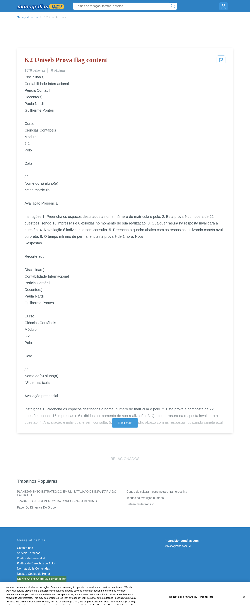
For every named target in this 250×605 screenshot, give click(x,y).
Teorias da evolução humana (145, 497)
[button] (221, 61)
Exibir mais (125, 422)
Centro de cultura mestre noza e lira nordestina (156, 491)
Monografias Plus (28, 17)
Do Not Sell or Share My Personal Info (41, 578)
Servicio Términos (28, 553)
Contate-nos (25, 547)
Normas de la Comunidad (33, 568)
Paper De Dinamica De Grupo (36, 507)
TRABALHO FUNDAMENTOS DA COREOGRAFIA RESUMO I (57, 501)
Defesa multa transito (140, 504)
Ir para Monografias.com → (183, 540)
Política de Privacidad (31, 558)
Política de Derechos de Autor (36, 563)
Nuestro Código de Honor (33, 573)
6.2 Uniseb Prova (55, 17)
